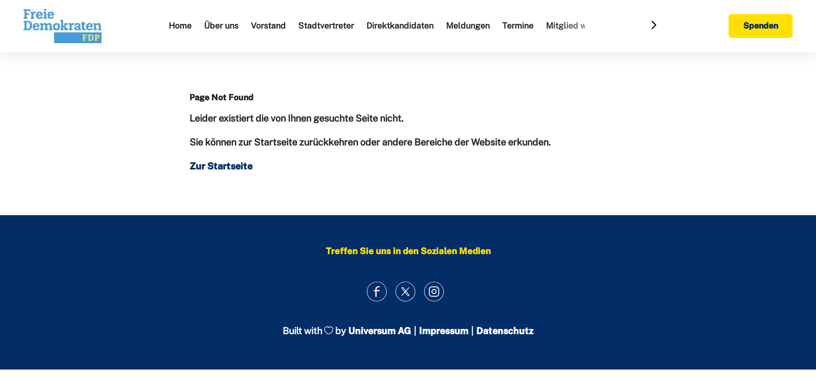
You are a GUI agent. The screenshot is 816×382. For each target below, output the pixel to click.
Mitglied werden (577, 26)
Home (180, 26)
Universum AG (379, 330)
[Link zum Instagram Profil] (434, 291)
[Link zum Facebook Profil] (377, 291)
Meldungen (468, 26)
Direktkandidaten (400, 26)
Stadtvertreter (326, 26)
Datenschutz (504, 330)
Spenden (760, 26)
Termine (517, 26)
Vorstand (268, 26)
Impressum (443, 330)
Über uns (221, 26)
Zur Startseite (220, 166)
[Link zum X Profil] (405, 291)
